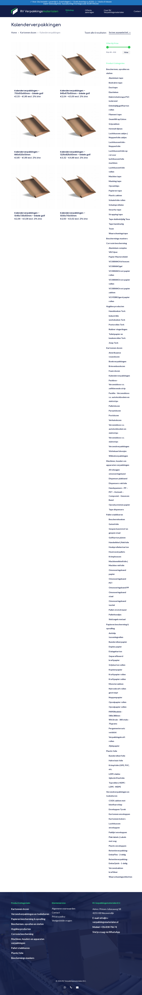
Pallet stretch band (117, 610)
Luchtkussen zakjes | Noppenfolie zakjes (118, 135)
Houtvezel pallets (117, 552)
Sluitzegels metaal (117, 619)
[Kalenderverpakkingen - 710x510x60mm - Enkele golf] (33, 64)
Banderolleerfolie (117, 755)
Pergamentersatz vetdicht (117, 730)
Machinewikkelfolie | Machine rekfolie (118, 563)
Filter (126, 52)
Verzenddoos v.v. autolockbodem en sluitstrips (117, 429)
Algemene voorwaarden (63, 908)
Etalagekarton (115, 651)
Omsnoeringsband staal (117, 594)
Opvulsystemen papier (119, 504)
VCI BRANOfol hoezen (119, 261)
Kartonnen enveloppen (119, 814)
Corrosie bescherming (116, 243)
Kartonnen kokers (117, 819)
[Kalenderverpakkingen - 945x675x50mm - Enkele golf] (79, 64)
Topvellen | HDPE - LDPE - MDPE (117, 784)
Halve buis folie (116, 760)
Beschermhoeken (117, 519)
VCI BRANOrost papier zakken (119, 290)
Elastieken (113, 92)
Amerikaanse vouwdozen (115, 354)
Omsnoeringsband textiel (117, 603)
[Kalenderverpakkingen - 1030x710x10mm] (79, 187)
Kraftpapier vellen (117, 679)
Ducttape (113, 87)
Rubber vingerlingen (118, 329)
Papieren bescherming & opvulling (117, 626)
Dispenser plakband (118, 478)
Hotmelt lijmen (115, 128)
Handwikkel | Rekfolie (119, 542)
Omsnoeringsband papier (117, 572)
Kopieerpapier (115, 669)
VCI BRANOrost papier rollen (119, 273)
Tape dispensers (116, 509)
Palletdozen (114, 406)
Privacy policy (58, 916)
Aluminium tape (116, 78)
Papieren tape (115, 190)
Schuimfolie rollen (117, 200)
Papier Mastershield (118, 256)
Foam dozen (114, 371)
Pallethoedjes (115, 614)
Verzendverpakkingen (119, 446)
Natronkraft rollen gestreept (117, 690)
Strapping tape (116, 214)
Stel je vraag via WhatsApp (106, 932)
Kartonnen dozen (28, 32)
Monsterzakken (116, 684)
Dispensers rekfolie (118, 483)
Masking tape (115, 181)
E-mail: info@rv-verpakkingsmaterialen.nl (105, 920)
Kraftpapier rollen (117, 674)
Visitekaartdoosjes (118, 451)
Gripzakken (114, 124)
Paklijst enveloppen (118, 832)
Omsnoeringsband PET (117, 581)
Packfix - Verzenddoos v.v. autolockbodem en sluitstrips (119, 397)
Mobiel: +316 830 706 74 (105, 927)
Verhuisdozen (115, 420)
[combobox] (120, 32)
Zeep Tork (113, 343)
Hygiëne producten (115, 306)
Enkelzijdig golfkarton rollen (119, 107)
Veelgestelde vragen (62, 920)
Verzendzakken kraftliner (116, 870)
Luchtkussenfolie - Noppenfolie (117, 144)
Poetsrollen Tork (116, 324)
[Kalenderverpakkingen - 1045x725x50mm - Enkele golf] (33, 187)
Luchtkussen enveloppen (114, 825)
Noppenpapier (115, 697)
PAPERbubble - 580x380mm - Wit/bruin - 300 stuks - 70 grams (119, 717)
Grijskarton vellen (117, 665)
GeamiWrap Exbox (117, 119)
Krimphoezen (115, 556)
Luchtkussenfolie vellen (117, 169)
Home (14, 32)
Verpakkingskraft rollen (117, 739)
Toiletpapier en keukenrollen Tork (117, 336)
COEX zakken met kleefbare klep (117, 802)
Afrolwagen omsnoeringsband (117, 472)
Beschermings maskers (117, 238)
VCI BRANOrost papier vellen (119, 281)
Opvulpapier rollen (117, 702)
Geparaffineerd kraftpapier (116, 658)
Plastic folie (111, 751)
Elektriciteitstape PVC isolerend (119, 99)
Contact (56, 912)
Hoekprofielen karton (119, 547)
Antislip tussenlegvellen (116, 635)
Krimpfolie (119, 767)
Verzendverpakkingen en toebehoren (117, 794)
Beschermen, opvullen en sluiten (117, 71)
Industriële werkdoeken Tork (117, 318)
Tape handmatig (116, 224)
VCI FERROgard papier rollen (119, 299)
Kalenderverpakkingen (119, 375)
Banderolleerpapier (118, 642)
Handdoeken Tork (117, 311)
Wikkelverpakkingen (118, 456)
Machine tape (115, 176)
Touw (111, 228)
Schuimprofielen (116, 205)
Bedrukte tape (115, 82)
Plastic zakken (115, 195)
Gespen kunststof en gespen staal (118, 531)
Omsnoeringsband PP (119, 587)
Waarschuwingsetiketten (119, 877)
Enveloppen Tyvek (117, 809)
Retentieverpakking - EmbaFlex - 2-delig (118, 852)
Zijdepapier (114, 746)
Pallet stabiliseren (114, 514)
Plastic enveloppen (117, 846)
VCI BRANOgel (115, 266)
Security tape (115, 209)
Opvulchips (114, 186)
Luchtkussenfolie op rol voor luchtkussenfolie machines (118, 157)
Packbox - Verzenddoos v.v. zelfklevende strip (117, 384)
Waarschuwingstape (118, 233)
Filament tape (115, 114)
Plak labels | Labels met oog (117, 839)
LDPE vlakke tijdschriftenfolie (117, 776)
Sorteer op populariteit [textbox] (118, 32)
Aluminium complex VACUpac (118, 250)
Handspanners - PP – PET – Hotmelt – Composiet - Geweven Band (119, 494)
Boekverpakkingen (117, 361)
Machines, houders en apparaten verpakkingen (117, 463)
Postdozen (114, 415)
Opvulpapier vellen (117, 707)
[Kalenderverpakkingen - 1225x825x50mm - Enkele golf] (79, 125)
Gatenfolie (114, 524)
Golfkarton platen (117, 537)
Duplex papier (115, 646)
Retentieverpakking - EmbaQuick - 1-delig (118, 861)
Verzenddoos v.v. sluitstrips (116, 439)
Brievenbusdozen (117, 366)
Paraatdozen (115, 410)
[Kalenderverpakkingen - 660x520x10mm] (33, 125)
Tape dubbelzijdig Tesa (119, 219)
